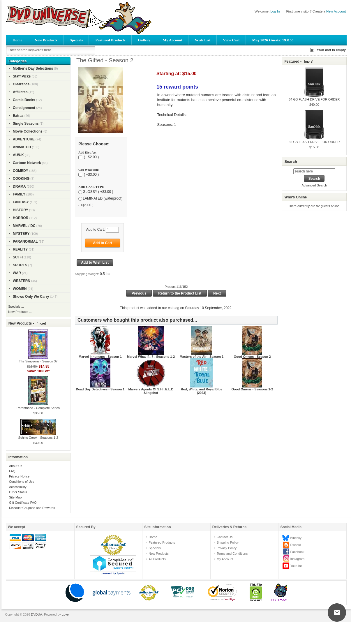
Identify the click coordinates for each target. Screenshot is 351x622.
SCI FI (18, 257)
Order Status (18, 492)
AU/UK (18, 155)
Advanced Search (314, 185)
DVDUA (36, 614)
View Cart (231, 40)
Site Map (15, 497)
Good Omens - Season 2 (252, 356)
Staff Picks (22, 76)
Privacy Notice (19, 476)
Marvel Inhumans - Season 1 (100, 356)
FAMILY (19, 194)
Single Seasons (26, 123)
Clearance (21, 84)
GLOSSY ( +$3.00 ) (98, 192)
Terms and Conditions (232, 553)
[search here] (314, 171)
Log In (275, 11)
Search (290, 161)
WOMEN (20, 289)
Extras (18, 116)
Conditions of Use (21, 481)
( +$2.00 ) (91, 157)
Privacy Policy (227, 548)
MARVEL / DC (24, 226)
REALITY (20, 249)
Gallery (144, 40)
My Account (172, 40)
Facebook (297, 552)
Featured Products (110, 40)
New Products (46, 40)
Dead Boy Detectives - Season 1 (100, 389)
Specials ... (16, 306)
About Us (15, 466)
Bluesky (295, 538)
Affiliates (20, 92)
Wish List (203, 40)
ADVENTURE (24, 139)
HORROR (20, 218)
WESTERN (21, 281)
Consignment (24, 108)
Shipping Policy (228, 542)
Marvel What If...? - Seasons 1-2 (151, 356)
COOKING (21, 179)
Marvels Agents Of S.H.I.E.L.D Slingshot (151, 390)
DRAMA (19, 186)
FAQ (12, 471)
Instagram (297, 559)
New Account (336, 11)
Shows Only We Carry (31, 297)
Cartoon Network (27, 163)
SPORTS (20, 265)
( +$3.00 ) (91, 174)
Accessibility (18, 487)
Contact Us (224, 537)
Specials (76, 40)
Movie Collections (28, 131)
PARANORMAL (25, 241)
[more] (40, 323)
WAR (17, 273)
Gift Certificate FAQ (23, 502)
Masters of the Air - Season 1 (202, 356)
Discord (295, 545)
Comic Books (24, 100)
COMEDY (20, 171)
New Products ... (20, 311)
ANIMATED (22, 147)
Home (17, 40)
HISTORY (20, 210)
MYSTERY (21, 234)
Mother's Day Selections (33, 68)
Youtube (296, 566)
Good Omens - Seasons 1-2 (252, 389)
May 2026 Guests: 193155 (273, 40)
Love (65, 614)
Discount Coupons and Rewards (32, 508)
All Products (157, 559)
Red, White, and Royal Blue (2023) (201, 390)
